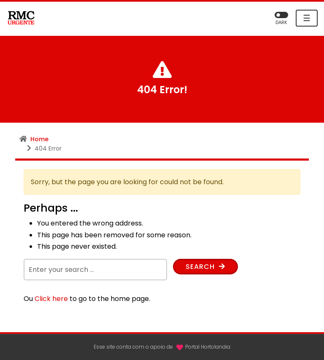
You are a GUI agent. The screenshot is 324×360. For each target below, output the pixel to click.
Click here (51, 299)
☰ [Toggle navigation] (306, 18)
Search (205, 266)
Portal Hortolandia (207, 346)
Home (39, 139)
